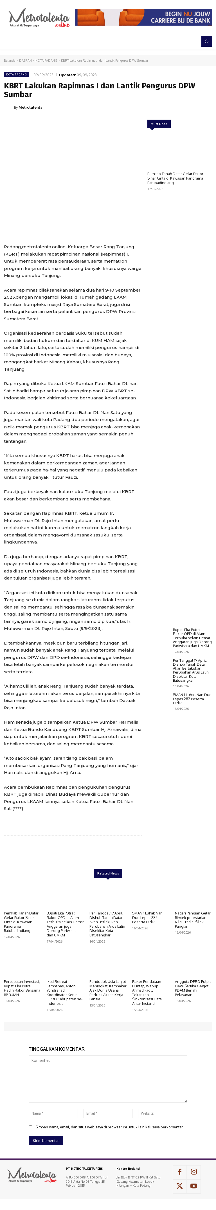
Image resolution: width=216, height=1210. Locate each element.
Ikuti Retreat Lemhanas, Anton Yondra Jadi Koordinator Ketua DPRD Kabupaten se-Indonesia (64, 992)
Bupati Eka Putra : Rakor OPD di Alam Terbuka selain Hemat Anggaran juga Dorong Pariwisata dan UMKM (192, 675)
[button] (206, 41)
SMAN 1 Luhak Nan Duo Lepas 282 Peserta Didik (192, 736)
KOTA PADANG (46, 60)
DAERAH (25, 60)
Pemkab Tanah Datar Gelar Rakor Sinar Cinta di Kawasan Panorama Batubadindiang (175, 178)
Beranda (9, 60)
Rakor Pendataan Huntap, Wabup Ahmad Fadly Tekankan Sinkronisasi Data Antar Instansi (147, 992)
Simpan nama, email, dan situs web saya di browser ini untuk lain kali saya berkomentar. (109, 1127)
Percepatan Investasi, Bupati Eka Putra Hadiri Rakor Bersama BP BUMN (22, 988)
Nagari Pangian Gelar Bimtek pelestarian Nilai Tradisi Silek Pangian (193, 920)
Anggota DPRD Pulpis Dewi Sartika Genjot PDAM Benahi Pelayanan (193, 988)
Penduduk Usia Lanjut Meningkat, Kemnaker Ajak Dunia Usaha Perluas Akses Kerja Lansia (108, 990)
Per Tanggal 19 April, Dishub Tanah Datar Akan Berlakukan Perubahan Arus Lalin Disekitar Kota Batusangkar (191, 708)
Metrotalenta (30, 107)
